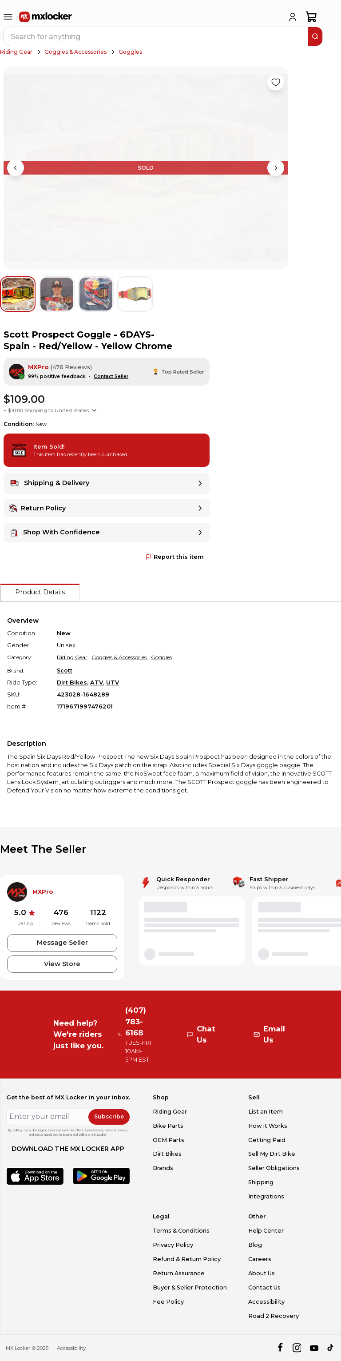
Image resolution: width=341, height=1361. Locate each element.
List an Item (265, 1111)
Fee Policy (168, 1301)
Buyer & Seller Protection (190, 1287)
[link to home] (45, 17)
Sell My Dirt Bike (271, 1153)
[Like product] (275, 82)
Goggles (130, 51)
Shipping (261, 1182)
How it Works (267, 1125)
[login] (292, 17)
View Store (62, 964)
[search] (315, 36)
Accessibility (266, 1301)
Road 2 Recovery (273, 1316)
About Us (261, 1273)
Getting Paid (266, 1140)
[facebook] (280, 1348)
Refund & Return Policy (187, 1259)
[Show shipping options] (94, 410)
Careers (259, 1259)
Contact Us (264, 1287)
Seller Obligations (274, 1168)
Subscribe (109, 1116)
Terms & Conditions (181, 1230)
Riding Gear (16, 51)
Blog (255, 1245)
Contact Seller (111, 376)
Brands (163, 1168)
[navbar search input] (156, 36)
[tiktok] (331, 1348)
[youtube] (314, 1348)
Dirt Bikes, (72, 682)
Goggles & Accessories (75, 51)
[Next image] (275, 167)
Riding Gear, (73, 657)
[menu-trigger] (8, 17)
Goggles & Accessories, (119, 657)
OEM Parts (168, 1140)
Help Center (266, 1230)
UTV (112, 682)
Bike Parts (168, 1125)
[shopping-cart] (311, 17)
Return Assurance (179, 1273)
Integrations (266, 1196)
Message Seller (62, 943)
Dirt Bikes (167, 1153)
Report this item (175, 556)
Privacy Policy (173, 1245)
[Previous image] (15, 167)
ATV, (97, 682)
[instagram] (297, 1348)
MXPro (38, 367)
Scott (64, 670)
